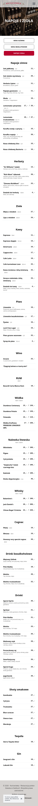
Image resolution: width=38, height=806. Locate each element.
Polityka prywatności (19, 794)
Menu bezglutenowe (19, 47)
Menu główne (18, 41)
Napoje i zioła (18, 53)
